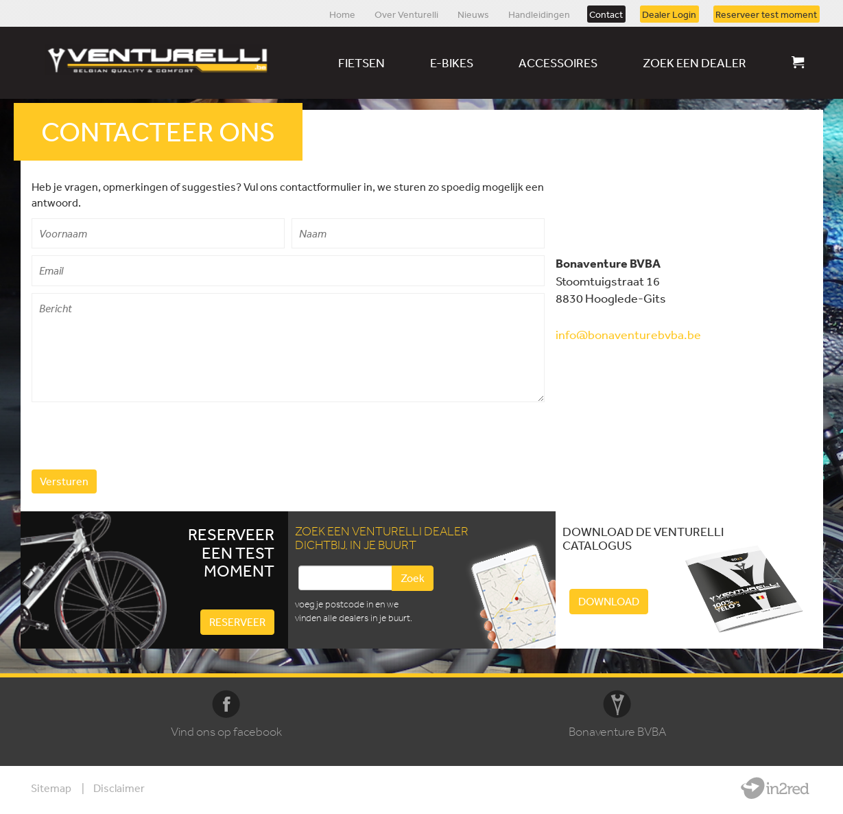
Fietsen (361, 62)
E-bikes (451, 62)
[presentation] (136, 436)
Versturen (64, 481)
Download (608, 601)
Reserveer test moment (766, 14)
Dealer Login (669, 14)
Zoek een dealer (694, 62)
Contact (606, 14)
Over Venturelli (406, 14)
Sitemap (51, 788)
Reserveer (237, 622)
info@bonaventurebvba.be (628, 334)
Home (342, 14)
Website (775, 788)
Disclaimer (119, 788)
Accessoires (558, 62)
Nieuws (473, 14)
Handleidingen (539, 14)
